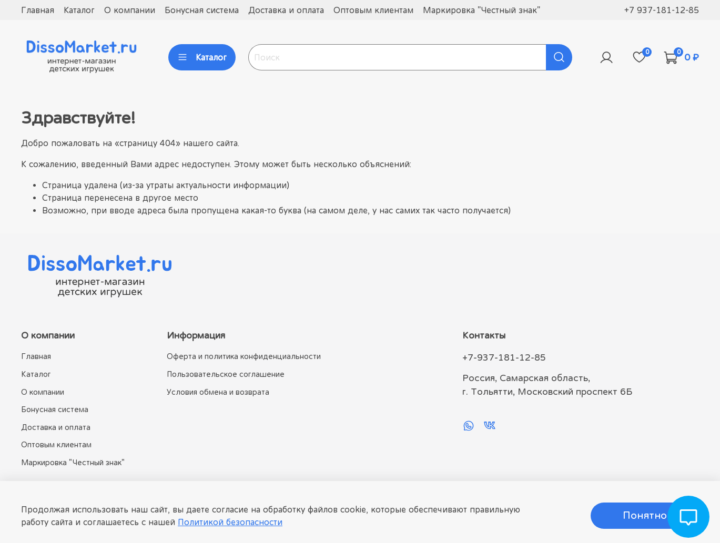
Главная (37, 10)
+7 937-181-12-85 (661, 10)
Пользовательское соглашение (226, 374)
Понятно (645, 515)
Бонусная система (202, 10)
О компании (129, 10)
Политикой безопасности (230, 522)
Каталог (79, 10)
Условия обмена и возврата (218, 391)
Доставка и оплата (286, 10)
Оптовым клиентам (373, 10)
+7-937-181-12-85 (504, 357)
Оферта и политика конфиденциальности (244, 356)
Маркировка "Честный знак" (481, 10)
